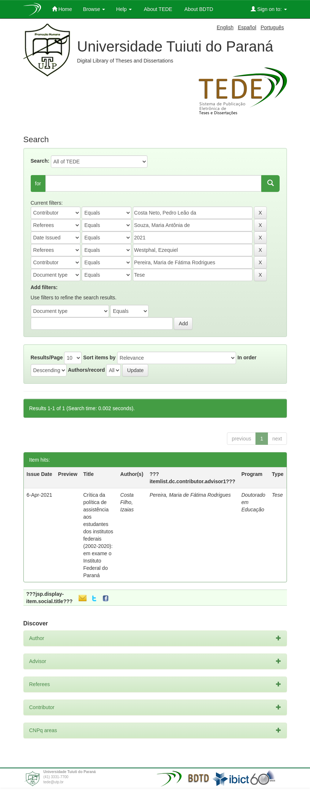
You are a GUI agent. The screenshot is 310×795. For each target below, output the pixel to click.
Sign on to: (269, 9)
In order (247, 357)
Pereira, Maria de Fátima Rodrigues (190, 495)
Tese (277, 495)
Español (247, 27)
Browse (94, 9)
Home (62, 9)
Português (272, 27)
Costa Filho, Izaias (127, 502)
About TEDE (157, 9)
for (38, 183)
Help (124, 9)
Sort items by (99, 357)
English (225, 27)
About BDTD (198, 9)
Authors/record (86, 370)
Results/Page (47, 357)
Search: (40, 161)
